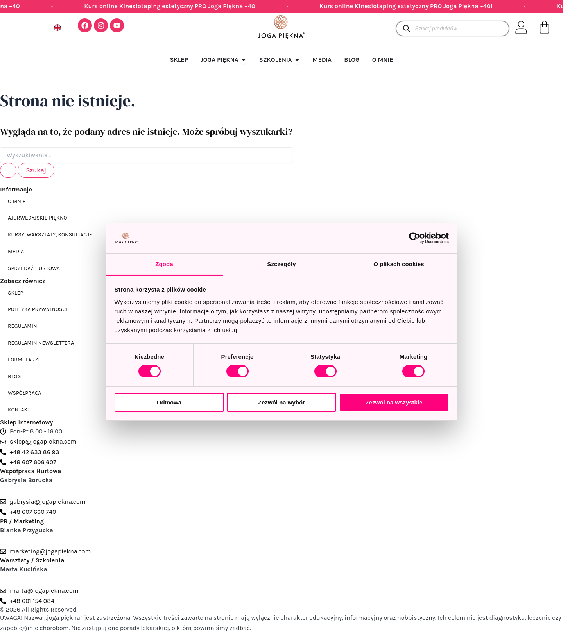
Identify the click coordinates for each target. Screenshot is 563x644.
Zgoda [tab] (164, 264)
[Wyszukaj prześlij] (8, 170)
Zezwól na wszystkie (394, 402)
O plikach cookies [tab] (398, 264)
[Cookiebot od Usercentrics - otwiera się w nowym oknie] (414, 238)
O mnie (17, 201)
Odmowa (169, 402)
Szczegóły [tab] (281, 264)
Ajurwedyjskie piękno (37, 218)
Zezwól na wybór (281, 402)
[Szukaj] (406, 28)
